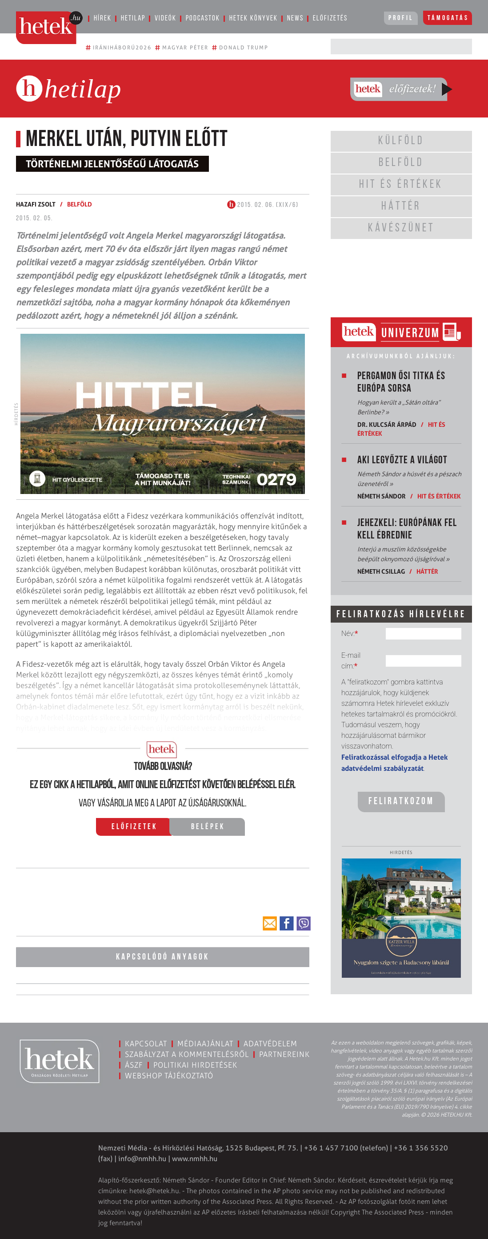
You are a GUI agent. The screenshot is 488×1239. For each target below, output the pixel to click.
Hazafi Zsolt (36, 204)
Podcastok (203, 18)
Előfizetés (330, 18)
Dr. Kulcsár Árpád (386, 424)
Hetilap (133, 18)
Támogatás (448, 18)
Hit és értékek (439, 496)
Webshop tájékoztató (169, 1075)
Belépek (208, 827)
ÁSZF (134, 1065)
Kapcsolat (146, 1043)
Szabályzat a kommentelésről (187, 1054)
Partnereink (284, 1054)
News (295, 18)
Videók (165, 18)
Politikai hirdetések (195, 1065)
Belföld (79, 204)
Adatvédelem (270, 1043)
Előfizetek (134, 827)
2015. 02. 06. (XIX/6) (263, 205)
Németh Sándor (381, 496)
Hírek (103, 18)
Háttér (427, 571)
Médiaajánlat (205, 1043)
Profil (400, 18)
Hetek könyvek (253, 18)
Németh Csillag (381, 571)
